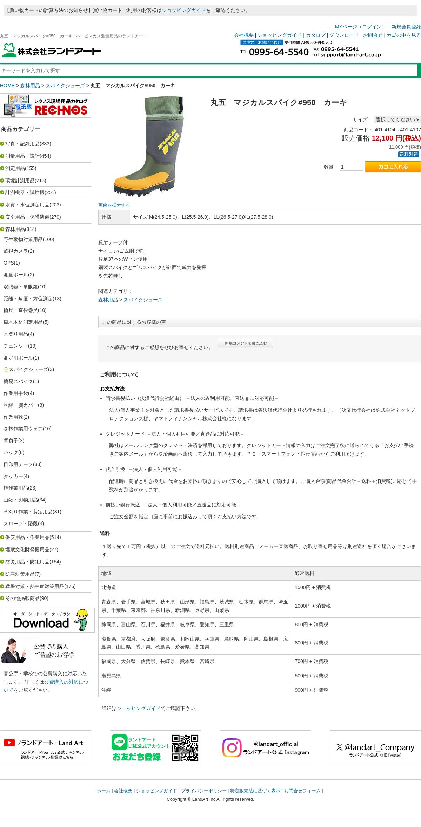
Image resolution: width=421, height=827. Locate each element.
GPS (9, 263)
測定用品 (15, 168)
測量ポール (16, 275)
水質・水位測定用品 (27, 204)
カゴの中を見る (404, 35)
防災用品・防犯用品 (27, 562)
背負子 (11, 440)
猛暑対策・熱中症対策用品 (34, 586)
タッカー (13, 476)
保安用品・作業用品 (27, 537)
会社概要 (244, 35)
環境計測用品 (20, 180)
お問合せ (373, 35)
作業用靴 (13, 417)
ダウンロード (344, 35)
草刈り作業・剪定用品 (28, 511)
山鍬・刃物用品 (21, 500)
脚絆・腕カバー (21, 405)
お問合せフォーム (302, 790)
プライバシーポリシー (204, 790)
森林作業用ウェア (23, 428)
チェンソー (16, 346)
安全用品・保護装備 (27, 217)
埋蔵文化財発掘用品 (27, 549)
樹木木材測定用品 (23, 322)
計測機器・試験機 (25, 192)
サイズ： (363, 119)
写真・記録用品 (22, 143)
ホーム (104, 790)
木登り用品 (16, 334)
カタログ (316, 35)
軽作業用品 (16, 488)
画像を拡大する (114, 205)
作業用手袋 (16, 393)
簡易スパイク (18, 381)
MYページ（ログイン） (361, 26)
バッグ (11, 452)
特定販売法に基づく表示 (255, 790)
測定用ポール (18, 358)
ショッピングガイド (184, 10)
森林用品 (30, 85)
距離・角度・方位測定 (28, 298)
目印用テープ (18, 464)
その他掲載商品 (22, 598)
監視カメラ (16, 251)
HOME (7, 85)
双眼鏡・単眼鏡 (21, 286)
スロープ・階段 (21, 523)
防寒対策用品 (20, 574)
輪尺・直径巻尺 (21, 310)
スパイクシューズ (65, 85)
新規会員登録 (406, 26)
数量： (331, 167)
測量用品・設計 (22, 156)
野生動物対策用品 (23, 239)
